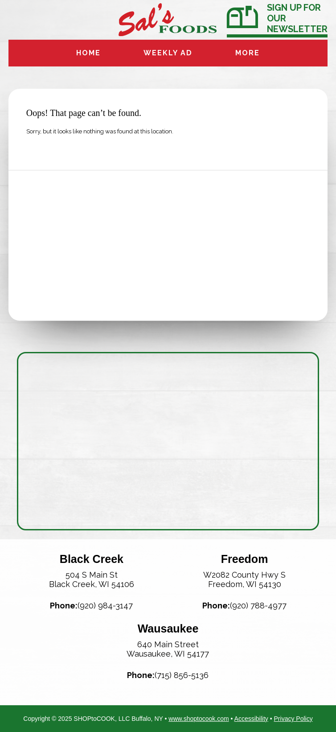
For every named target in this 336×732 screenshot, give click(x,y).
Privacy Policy (293, 718)
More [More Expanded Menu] (247, 53)
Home (88, 53)
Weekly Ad (168, 53)
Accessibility (251, 718)
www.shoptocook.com (198, 718)
